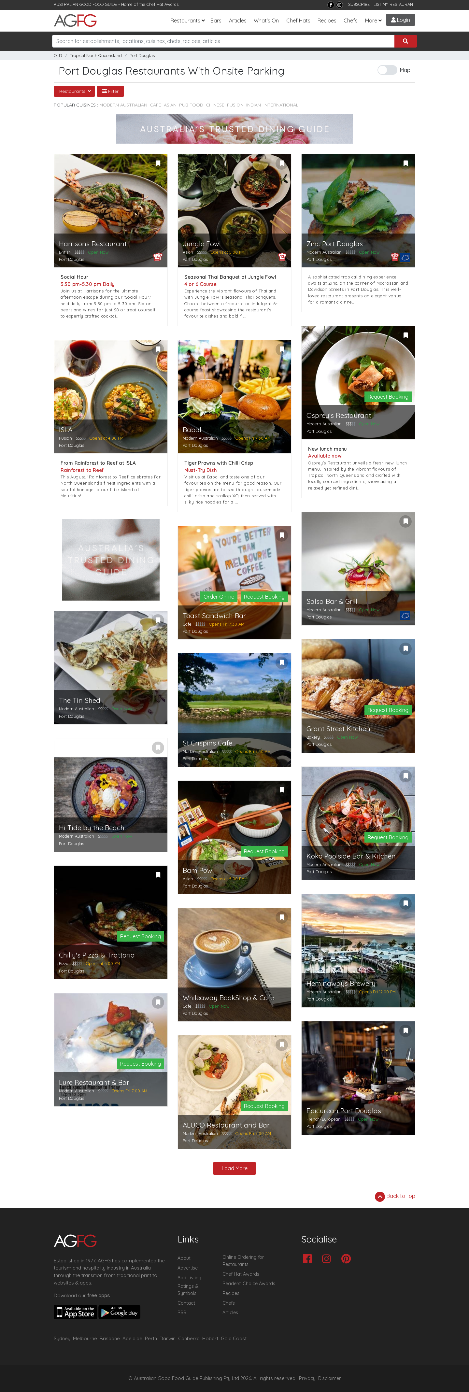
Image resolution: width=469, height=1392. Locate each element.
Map (405, 70)
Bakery (313, 737)
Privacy (307, 1378)
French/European (323, 1119)
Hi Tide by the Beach (91, 827)
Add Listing (189, 1278)
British (65, 252)
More (371, 20)
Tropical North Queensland (96, 55)
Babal (192, 429)
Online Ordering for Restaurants (243, 1260)
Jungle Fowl (202, 244)
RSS (182, 1312)
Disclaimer (329, 1378)
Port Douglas (142, 55)
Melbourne (85, 1338)
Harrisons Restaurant (93, 244)
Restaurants (185, 20)
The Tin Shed (79, 700)
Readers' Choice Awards (248, 1283)
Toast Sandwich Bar (214, 615)
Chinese (215, 105)
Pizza (63, 963)
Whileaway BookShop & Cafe (228, 997)
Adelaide (132, 1338)
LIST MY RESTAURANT (394, 4)
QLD (58, 55)
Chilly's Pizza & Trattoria (97, 955)
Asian (170, 105)
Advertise (188, 1268)
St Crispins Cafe (207, 743)
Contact (186, 1303)
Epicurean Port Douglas (343, 1111)
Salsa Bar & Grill (331, 601)
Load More (235, 1168)
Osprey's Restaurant (338, 415)
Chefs (351, 20)
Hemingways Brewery (341, 983)
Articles (238, 20)
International (280, 105)
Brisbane (110, 1338)
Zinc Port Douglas (334, 244)
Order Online (219, 596)
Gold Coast (234, 1338)
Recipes (327, 20)
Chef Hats (298, 20)
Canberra (189, 1338)
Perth (151, 1338)
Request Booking (388, 396)
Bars (215, 20)
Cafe (155, 105)
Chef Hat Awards (162, 4)
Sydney (62, 1338)
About (184, 1258)
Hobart (210, 1338)
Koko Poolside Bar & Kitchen (351, 856)
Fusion (235, 105)
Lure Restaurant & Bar (94, 1082)
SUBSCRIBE (359, 4)
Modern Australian (123, 105)
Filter (110, 91)
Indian (253, 105)
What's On (266, 20)
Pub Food (191, 105)
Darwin (168, 1338)
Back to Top (395, 1196)
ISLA (65, 429)
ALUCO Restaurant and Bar (226, 1125)
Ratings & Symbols (188, 1289)
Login (400, 20)
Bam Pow (197, 870)
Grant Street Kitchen (338, 728)
